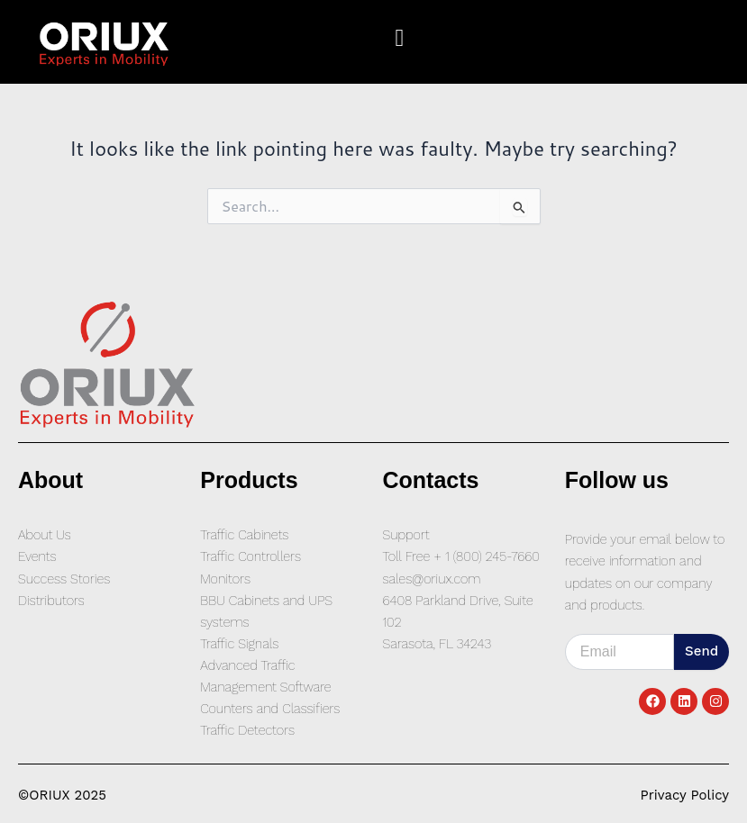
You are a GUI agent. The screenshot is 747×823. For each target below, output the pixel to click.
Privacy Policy (685, 795)
